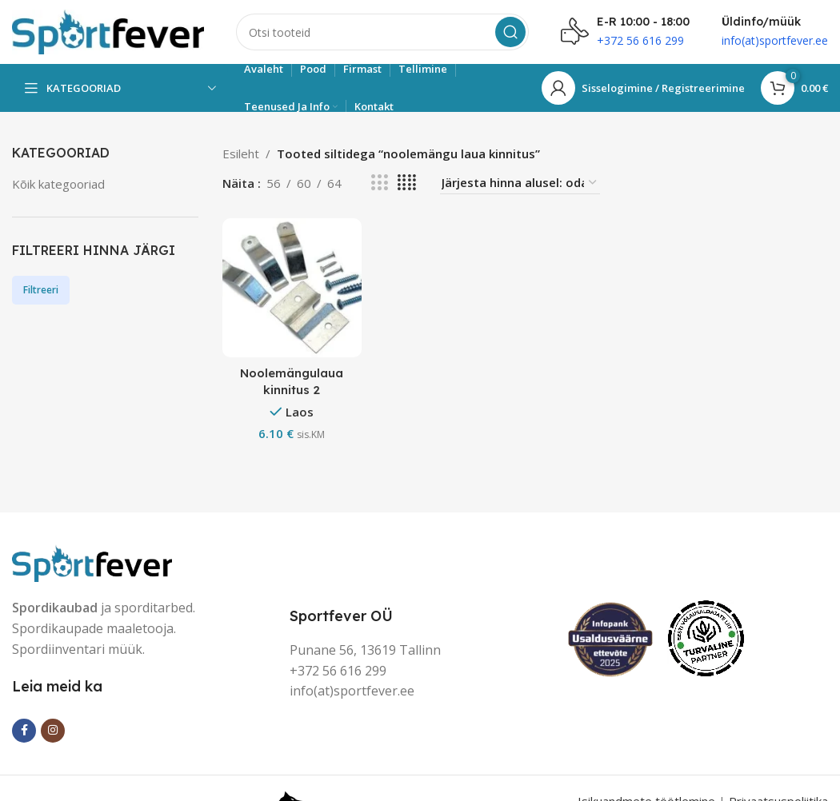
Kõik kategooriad (58, 184)
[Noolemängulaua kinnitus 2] (292, 287)
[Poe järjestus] (520, 182)
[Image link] (92, 562)
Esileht (240, 153)
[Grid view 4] (407, 182)
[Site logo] (108, 30)
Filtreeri (40, 290)
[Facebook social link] (24, 731)
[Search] (382, 32)
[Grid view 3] (379, 182)
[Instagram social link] (53, 731)
